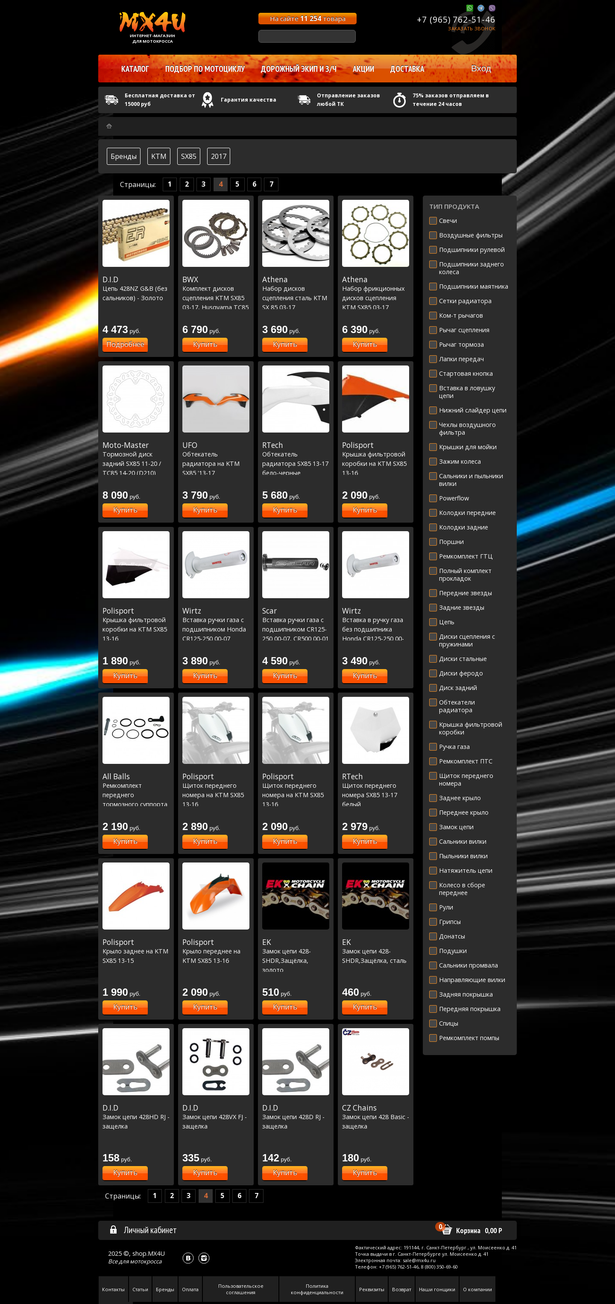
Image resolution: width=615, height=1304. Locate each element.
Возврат (401, 1289)
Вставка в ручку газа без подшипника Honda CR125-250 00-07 (375, 629)
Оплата (190, 1289)
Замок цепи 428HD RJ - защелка (136, 1116)
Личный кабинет (143, 1230)
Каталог (135, 69)
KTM (159, 156)
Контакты (113, 1289)
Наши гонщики (437, 1289)
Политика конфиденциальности (317, 1289)
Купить (205, 344)
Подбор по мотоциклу (205, 69)
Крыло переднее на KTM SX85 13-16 (215, 951)
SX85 (188, 156)
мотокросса (145, 1261)
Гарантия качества (248, 99)
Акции (363, 69)
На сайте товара (308, 18)
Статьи (140, 1289)
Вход (481, 68)
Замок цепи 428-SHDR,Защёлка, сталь (375, 951)
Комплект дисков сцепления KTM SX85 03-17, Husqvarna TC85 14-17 (215, 297)
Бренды (124, 156)
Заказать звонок (471, 28)
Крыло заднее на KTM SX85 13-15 (136, 951)
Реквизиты (371, 1289)
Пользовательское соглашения (241, 1289)
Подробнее (125, 344)
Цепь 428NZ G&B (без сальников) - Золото (136, 288)
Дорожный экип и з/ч (299, 69)
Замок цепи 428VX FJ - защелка (215, 1116)
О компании (477, 1289)
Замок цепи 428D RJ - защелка (295, 1116)
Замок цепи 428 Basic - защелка (375, 1116)
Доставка (407, 69)
